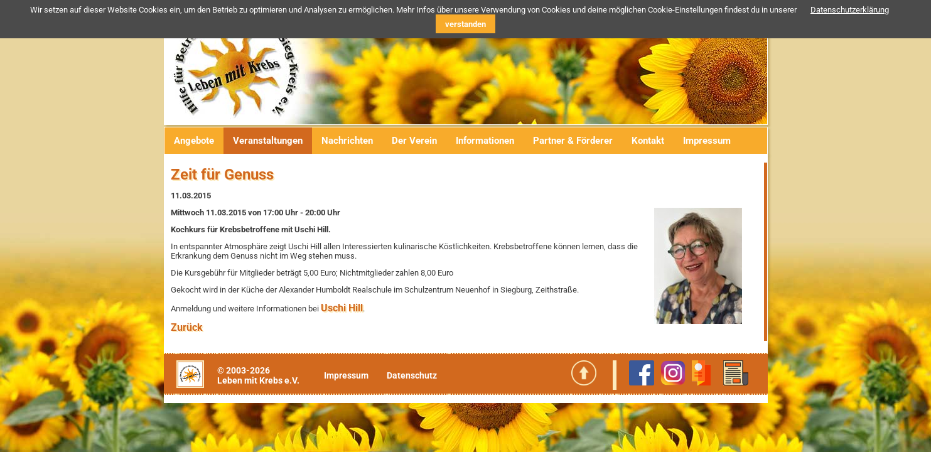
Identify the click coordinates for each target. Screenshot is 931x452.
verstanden (465, 24)
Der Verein (414, 140)
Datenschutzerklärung (849, 9)
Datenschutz (412, 375)
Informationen (485, 140)
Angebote (194, 140)
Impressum (707, 140)
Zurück (187, 327)
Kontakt (648, 140)
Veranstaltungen (268, 140)
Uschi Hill (342, 308)
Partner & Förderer (573, 140)
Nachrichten (347, 140)
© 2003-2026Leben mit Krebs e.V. (258, 375)
